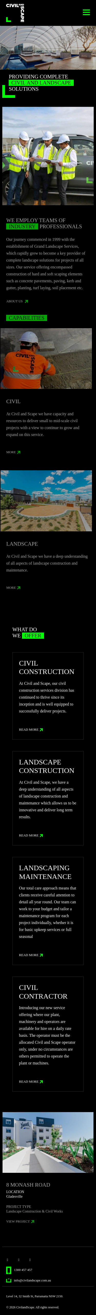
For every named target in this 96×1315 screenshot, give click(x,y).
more (13, 454)
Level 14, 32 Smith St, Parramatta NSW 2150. (34, 1296)
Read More (31, 729)
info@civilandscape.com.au (28, 1280)
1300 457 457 (19, 1270)
